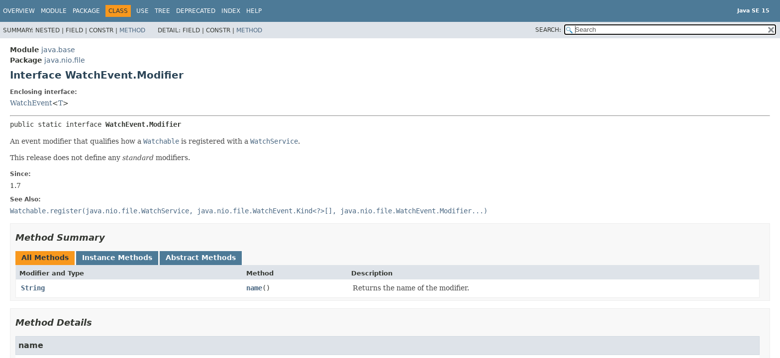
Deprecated (195, 10)
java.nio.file (64, 60)
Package (86, 10)
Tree (162, 10)
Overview (19, 10)
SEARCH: (548, 29)
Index (230, 10)
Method (132, 30)
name (254, 288)
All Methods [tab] (45, 258)
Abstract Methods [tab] (201, 258)
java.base (58, 50)
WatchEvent (31, 103)
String (33, 288)
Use (142, 10)
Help (254, 10)
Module (54, 10)
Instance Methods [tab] (117, 258)
